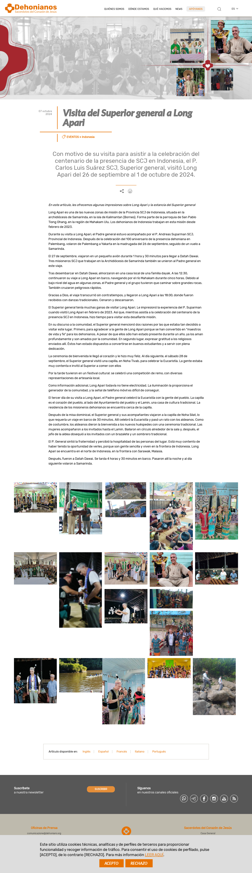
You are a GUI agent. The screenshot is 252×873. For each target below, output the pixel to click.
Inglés (86, 751)
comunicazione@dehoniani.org (44, 833)
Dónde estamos (138, 9)
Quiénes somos (114, 9)
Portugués (159, 751)
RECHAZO (139, 863)
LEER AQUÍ (154, 854)
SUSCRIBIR (101, 789)
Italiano (139, 751)
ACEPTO (111, 863)
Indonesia (88, 137)
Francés (122, 751)
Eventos (73, 137)
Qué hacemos (162, 9)
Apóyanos (195, 9)
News (178, 9)
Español (103, 751)
